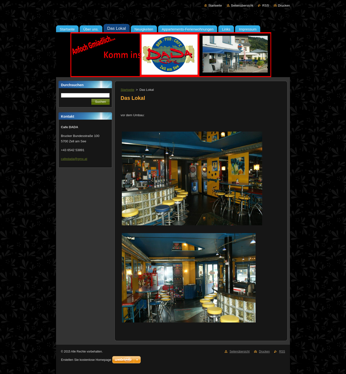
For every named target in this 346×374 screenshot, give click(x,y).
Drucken (284, 5)
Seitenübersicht (242, 5)
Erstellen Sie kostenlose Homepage (86, 360)
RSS (265, 5)
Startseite (215, 5)
